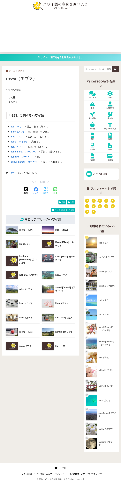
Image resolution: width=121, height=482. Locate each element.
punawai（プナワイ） (22, 156)
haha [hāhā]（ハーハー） (24, 151)
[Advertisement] (60, 32)
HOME (60, 468)
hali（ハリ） (17, 126)
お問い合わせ (72, 474)
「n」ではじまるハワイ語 (64, 210)
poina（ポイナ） (19, 141)
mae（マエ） (18, 136)
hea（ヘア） (17, 146)
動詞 (13, 173)
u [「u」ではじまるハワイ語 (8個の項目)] (87, 212)
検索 (115, 69)
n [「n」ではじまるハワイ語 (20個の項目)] (100, 206)
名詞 (63, 202)
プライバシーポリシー (91, 474)
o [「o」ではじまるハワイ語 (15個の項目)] (106, 206)
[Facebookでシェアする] (35, 190)
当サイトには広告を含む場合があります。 (60, 57)
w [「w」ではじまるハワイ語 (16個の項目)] (93, 212)
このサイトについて (55, 474)
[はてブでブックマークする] (45, 190)
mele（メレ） (18, 131)
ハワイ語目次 (99, 174)
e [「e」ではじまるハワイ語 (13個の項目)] (93, 200)
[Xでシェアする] (26, 190)
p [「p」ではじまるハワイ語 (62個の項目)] (112, 206)
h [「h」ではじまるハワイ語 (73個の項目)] (100, 200)
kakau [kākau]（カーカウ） (25, 161)
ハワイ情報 (39, 474)
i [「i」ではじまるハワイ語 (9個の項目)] (106, 200)
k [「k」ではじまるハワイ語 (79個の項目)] (112, 200)
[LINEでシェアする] (55, 191)
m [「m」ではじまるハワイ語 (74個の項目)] (93, 206)
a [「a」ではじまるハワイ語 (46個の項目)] (87, 200)
